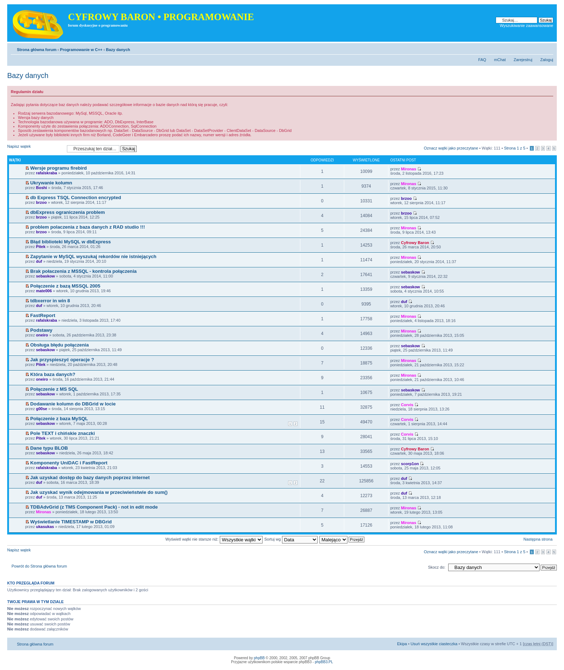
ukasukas (45, 526)
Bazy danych (118, 49)
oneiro (42, 335)
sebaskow (45, 276)
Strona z (514, 148)
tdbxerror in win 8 (50, 300)
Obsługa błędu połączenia (59, 345)
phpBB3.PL (324, 662)
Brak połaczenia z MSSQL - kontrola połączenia (83, 271)
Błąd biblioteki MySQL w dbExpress (70, 241)
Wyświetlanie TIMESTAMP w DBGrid (71, 521)
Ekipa (402, 644)
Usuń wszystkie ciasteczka (433, 644)
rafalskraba (46, 173)
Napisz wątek (35, 148)
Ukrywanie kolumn (51, 182)
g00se (41, 409)
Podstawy (41, 330)
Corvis (407, 405)
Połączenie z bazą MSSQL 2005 (65, 286)
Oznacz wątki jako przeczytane (451, 148)
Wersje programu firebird (58, 168)
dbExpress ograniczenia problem (67, 212)
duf (39, 261)
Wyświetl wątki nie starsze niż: (214, 539)
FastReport (42, 315)
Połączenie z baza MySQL (59, 418)
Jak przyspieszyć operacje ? (62, 359)
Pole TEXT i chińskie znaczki (62, 433)
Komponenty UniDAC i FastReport (69, 462)
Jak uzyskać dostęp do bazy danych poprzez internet (90, 477)
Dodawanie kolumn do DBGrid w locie (72, 404)
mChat (500, 60)
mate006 (44, 291)
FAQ (482, 60)
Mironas (408, 169)
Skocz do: (436, 567)
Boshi (41, 187)
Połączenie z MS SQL (54, 389)
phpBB (259, 658)
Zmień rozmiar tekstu (548, 48)
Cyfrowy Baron (415, 242)
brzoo (41, 202)
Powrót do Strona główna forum (39, 566)
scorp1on (410, 464)
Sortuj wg (291, 539)
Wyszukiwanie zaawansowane (526, 25)
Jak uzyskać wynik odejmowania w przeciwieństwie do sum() (99, 492)
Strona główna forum (36, 49)
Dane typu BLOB (49, 448)
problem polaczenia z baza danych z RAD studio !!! (87, 227)
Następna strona (537, 539)
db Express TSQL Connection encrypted (75, 197)
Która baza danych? (52, 374)
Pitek (40, 246)
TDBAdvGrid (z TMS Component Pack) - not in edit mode (94, 507)
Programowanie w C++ (81, 49)
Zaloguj (546, 60)
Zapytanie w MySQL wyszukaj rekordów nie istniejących (93, 256)
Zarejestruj (523, 60)
